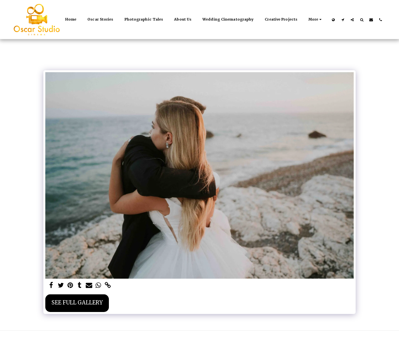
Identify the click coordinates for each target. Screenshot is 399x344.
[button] (342, 20)
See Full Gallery (77, 302)
